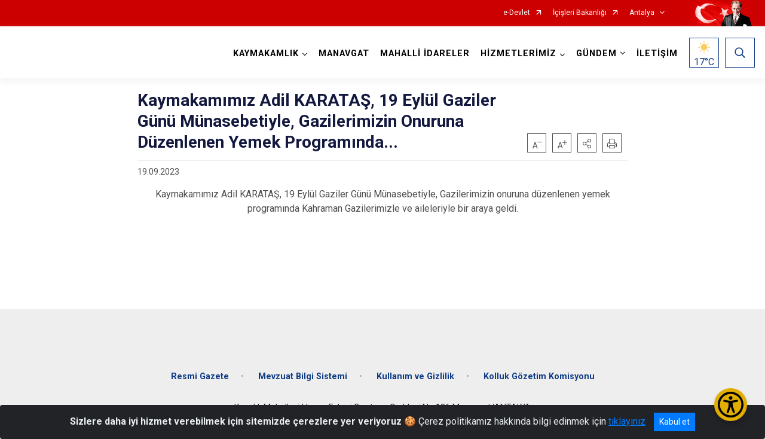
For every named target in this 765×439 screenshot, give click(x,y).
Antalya (641, 13)
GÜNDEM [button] (596, 53)
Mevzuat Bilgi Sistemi (302, 376)
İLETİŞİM (657, 53)
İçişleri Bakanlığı (580, 13)
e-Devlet (516, 13)
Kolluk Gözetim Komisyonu (539, 376)
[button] (586, 143)
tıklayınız (626, 421)
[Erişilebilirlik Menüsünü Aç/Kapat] (730, 404)
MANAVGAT (344, 53)
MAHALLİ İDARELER (425, 53)
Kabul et (674, 421)
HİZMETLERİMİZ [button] (518, 53)
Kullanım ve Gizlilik (415, 376)
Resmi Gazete (200, 376)
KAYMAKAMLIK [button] (266, 53)
